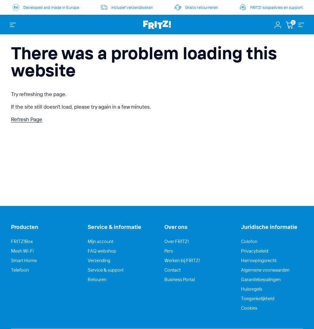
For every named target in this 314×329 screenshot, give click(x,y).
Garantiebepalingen (261, 279)
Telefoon (20, 270)
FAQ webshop (102, 251)
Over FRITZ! (176, 241)
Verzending (99, 260)
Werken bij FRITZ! (182, 260)
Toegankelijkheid (257, 298)
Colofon (249, 241)
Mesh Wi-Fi (22, 251)
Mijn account (100, 241)
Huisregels (251, 289)
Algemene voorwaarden (265, 270)
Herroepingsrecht (259, 260)
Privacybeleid (254, 251)
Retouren (97, 279)
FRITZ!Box (22, 241)
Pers (168, 251)
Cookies (249, 308)
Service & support (106, 270)
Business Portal (179, 279)
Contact (172, 270)
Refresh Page (26, 119)
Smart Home (24, 260)
